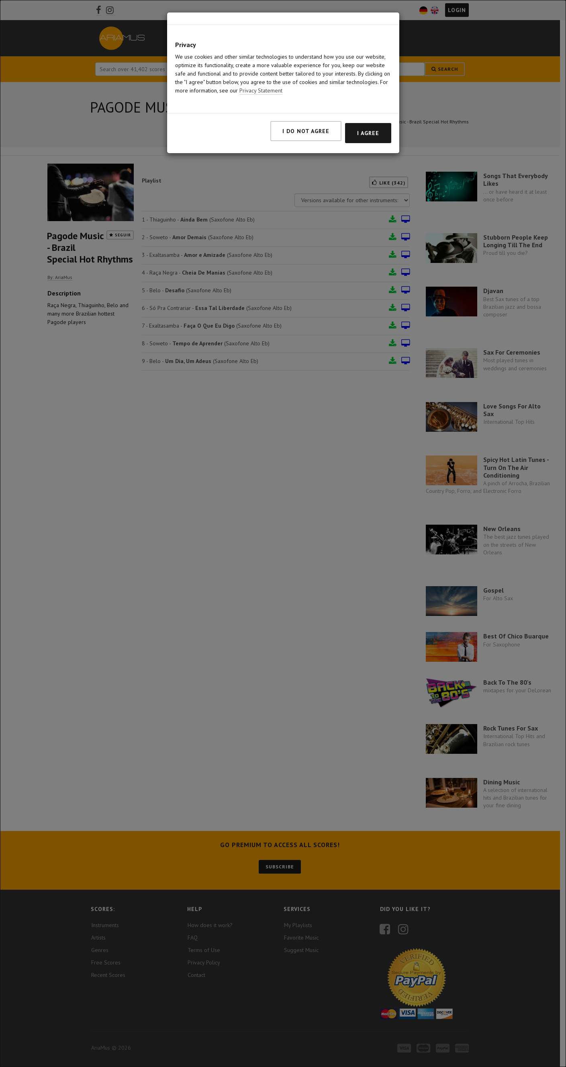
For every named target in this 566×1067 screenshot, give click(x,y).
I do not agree (305, 131)
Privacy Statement (260, 90)
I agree (368, 133)
